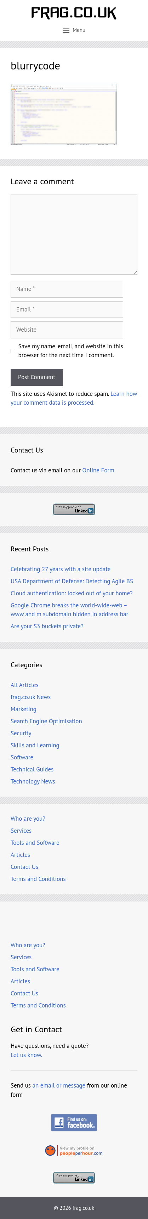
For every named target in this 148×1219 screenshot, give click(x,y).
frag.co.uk (83, 1207)
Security (21, 733)
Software (22, 757)
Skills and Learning (35, 745)
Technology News (33, 781)
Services (21, 831)
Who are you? (28, 818)
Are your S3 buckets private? (47, 626)
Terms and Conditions (38, 879)
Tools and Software (35, 843)
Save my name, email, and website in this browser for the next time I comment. (70, 350)
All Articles (25, 685)
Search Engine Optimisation (46, 721)
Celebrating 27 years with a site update (60, 569)
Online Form (98, 470)
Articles (20, 855)
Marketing (23, 709)
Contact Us (24, 867)
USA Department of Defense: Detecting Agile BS (72, 581)
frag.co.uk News (31, 697)
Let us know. (26, 1055)
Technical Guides (32, 769)
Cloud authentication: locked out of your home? (71, 593)
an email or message (59, 1085)
